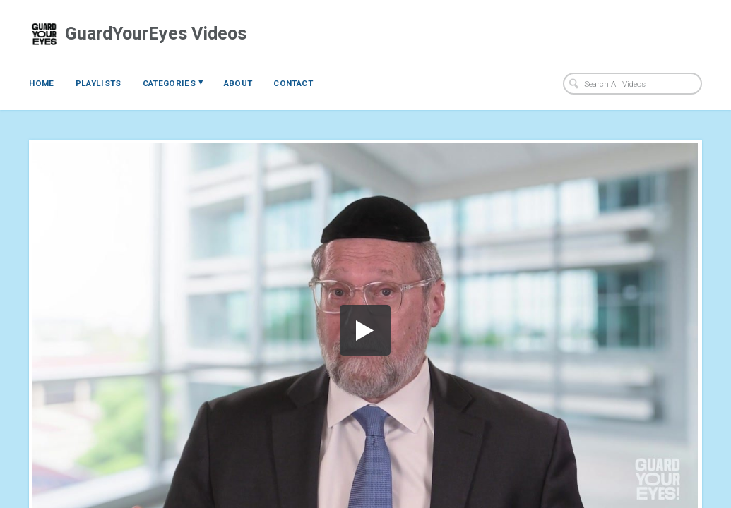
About (238, 83)
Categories (173, 82)
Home (41, 83)
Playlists (98, 83)
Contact (292, 83)
